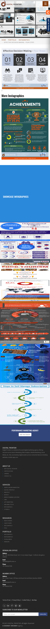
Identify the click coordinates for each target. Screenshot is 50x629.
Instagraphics (24, 40)
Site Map (34, 600)
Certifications (8, 471)
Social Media (8, 539)
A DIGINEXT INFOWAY (10, 626)
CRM (5, 499)
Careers (6, 473)
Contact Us (7, 476)
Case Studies (8, 523)
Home (4, 40)
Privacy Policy (16, 600)
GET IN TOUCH (25, 434)
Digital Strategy (9, 490)
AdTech (6, 494)
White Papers (8, 520)
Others (7, 509)
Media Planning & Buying (11, 497)
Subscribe (43, 614)
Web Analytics (9, 504)
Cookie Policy (26, 600)
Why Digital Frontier (10, 468)
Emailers (6, 541)
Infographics (8, 507)
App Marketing (8, 502)
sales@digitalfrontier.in (9, 561)
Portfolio (12, 40)
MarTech (6, 492)
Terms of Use (6, 600)
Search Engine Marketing (12, 487)
